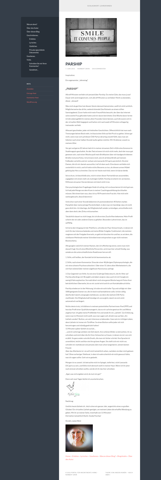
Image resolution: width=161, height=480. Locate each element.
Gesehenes (93, 456)
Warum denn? (32, 24)
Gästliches (33, 46)
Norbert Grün (83, 69)
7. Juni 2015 (70, 69)
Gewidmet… (33, 70)
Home (68, 456)
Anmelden (30, 89)
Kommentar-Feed (32, 98)
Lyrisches (32, 43)
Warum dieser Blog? (108, 456)
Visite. (29, 60)
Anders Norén (120, 472)
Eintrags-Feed (31, 93)
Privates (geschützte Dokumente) (37, 51)
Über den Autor (33, 28)
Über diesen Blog (33, 32)
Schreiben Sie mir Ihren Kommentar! (38, 64)
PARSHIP (74, 63)
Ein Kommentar (99, 69)
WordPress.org (32, 102)
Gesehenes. (31, 56)
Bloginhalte (122, 456)
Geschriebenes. (32, 35)
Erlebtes (32, 39)
